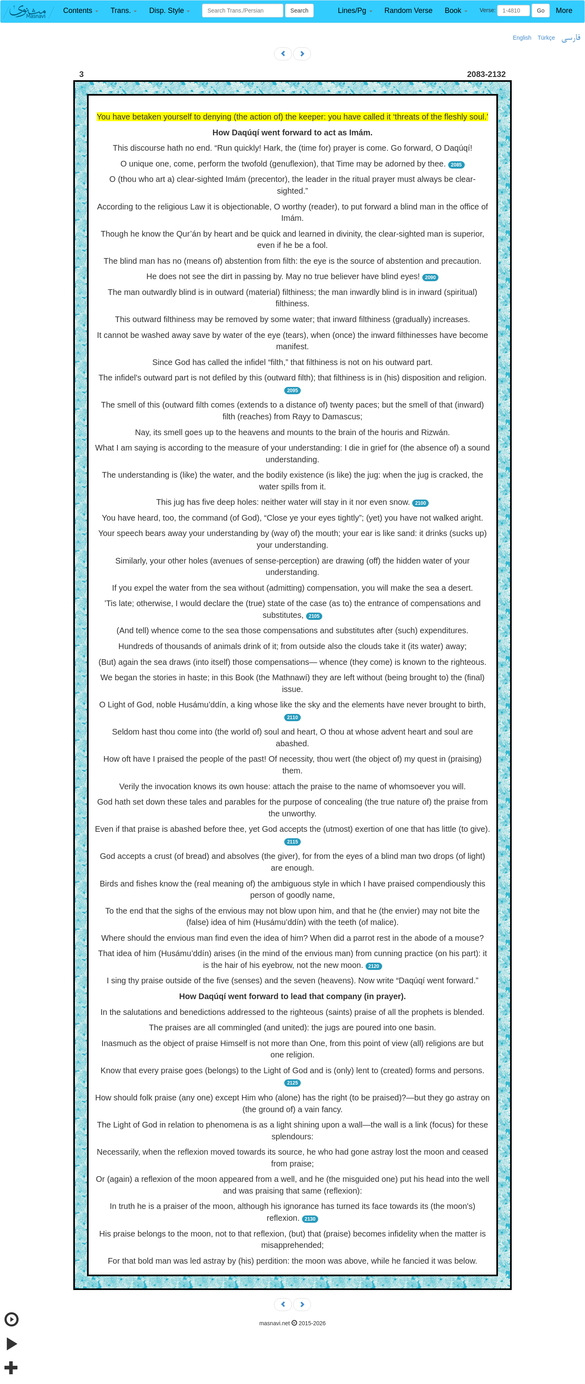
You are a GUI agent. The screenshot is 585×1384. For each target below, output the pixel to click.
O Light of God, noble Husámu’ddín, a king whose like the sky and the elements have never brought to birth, (292, 704)
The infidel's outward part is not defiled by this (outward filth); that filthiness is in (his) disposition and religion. (292, 377)
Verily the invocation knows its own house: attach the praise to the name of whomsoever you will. (292, 786)
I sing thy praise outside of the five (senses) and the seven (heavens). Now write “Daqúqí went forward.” (292, 980)
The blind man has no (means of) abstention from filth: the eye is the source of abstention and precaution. (292, 260)
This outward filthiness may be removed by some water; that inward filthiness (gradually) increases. (292, 319)
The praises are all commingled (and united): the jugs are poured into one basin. (292, 1027)
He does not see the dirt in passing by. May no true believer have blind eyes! (283, 276)
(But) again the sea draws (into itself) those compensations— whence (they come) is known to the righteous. (292, 662)
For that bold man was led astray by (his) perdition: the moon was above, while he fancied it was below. (292, 1260)
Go (541, 10)
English (522, 37)
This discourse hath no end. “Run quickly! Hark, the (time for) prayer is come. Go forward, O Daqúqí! (292, 147)
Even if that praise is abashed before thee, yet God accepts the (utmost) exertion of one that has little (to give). (292, 828)
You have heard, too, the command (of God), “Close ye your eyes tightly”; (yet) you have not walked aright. (292, 517)
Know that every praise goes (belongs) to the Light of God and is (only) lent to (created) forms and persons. (292, 1070)
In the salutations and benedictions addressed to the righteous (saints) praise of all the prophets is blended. (292, 1012)
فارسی (570, 38)
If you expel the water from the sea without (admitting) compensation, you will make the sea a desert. (292, 587)
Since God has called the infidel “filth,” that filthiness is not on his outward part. (292, 362)
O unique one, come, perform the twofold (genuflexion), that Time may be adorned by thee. (283, 163)
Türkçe (546, 37)
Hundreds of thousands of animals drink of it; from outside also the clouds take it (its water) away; (292, 646)
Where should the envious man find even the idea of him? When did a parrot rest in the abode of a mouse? (292, 937)
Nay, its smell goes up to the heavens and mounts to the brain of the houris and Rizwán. (292, 432)
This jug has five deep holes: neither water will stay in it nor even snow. (283, 502)
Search (299, 10)
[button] (80, 10)
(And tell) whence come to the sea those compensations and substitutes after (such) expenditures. (292, 630)
